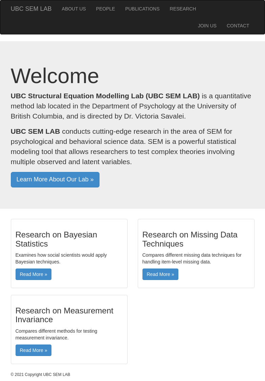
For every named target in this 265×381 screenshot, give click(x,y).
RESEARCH (183, 8)
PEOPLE (105, 8)
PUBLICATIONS (142, 8)
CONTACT (238, 25)
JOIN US (207, 25)
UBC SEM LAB (31, 8)
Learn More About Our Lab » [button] (55, 179)
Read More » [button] (33, 274)
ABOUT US (74, 8)
